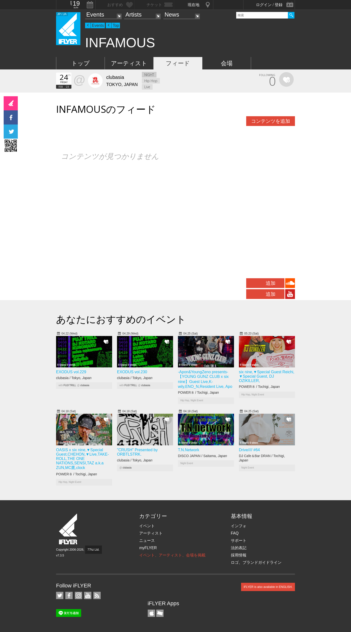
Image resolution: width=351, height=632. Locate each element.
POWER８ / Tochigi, (198, 392)
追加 (270, 283)
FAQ (235, 533)
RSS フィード (97, 595)
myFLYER (148, 548)
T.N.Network (188, 450)
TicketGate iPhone (160, 613)
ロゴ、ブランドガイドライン (256, 562)
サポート (238, 540)
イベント (147, 526)
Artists (133, 14)
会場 (227, 63)
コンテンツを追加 (270, 121)
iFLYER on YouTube (87, 595)
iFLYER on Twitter (59, 595)
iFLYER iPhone (151, 613)
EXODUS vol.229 (71, 372)
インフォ (238, 526)
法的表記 (238, 548)
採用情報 (238, 555)
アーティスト (129, 63)
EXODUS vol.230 (132, 372)
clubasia (84, 385)
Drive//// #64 (249, 450)
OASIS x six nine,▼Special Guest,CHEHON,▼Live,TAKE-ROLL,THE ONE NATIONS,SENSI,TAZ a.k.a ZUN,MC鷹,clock (82, 459)
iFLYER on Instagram (78, 595)
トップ (80, 63)
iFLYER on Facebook (69, 595)
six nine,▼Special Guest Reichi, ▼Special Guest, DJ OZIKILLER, (266, 376)
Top (116, 25)
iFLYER (68, 529)
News (172, 14)
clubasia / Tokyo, (73, 378)
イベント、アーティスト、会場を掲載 (172, 555)
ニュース (147, 540)
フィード (178, 63)
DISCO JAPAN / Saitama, (202, 456)
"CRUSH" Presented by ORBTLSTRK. (137, 452)
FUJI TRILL (70, 385)
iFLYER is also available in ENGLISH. (268, 587)
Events (95, 14)
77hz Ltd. (93, 549)
